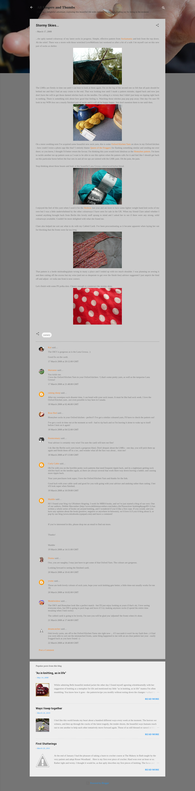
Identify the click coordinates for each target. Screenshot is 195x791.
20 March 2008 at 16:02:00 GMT (63, 592)
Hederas (87, 208)
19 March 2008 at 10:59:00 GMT (63, 490)
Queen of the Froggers (100, 148)
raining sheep (54, 393)
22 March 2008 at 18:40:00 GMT (63, 643)
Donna (51, 558)
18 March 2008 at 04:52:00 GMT (63, 429)
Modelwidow (54, 601)
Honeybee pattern (142, 151)
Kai (49, 347)
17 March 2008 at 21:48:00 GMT (63, 384)
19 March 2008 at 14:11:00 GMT (63, 549)
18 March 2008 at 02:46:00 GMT (63, 404)
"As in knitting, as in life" (51, 673)
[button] (157, 25)
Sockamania (126, 38)
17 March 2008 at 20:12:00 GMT (63, 361)
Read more (152, 699)
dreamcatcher (54, 629)
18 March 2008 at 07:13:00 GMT (63, 455)
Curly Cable (53, 463)
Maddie (51, 499)
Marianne (52, 370)
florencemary (54, 438)
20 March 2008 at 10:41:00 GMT (63, 572)
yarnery (46, 335)
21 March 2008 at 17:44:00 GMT (63, 620)
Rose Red (52, 413)
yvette (51, 581)
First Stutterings (46, 743)
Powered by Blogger (97, 783)
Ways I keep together (49, 708)
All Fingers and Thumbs (56, 7)
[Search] (163, 8)
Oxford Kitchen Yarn (121, 144)
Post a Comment (46, 650)
